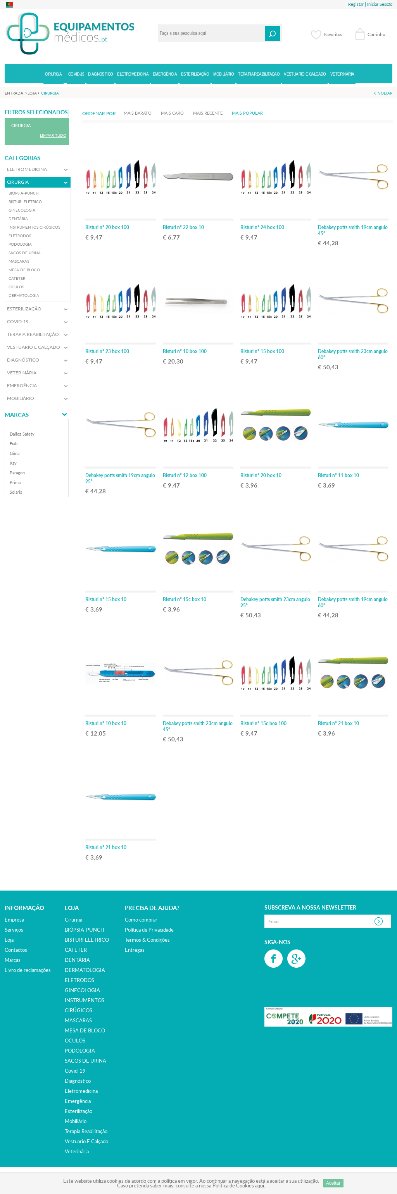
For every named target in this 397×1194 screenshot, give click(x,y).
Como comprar (141, 920)
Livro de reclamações (28, 970)
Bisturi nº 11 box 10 (338, 475)
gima (14, 453)
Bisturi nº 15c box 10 (184, 599)
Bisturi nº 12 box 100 (185, 475)
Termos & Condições (147, 940)
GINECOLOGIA (82, 990)
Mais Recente (208, 112)
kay (13, 462)
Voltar (385, 93)
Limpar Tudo (53, 135)
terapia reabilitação (86, 1131)
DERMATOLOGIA (85, 970)
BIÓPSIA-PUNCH (84, 930)
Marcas (17, 415)
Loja (9, 940)
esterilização (78, 1111)
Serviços (14, 930)
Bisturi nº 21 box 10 (338, 723)
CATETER (76, 950)
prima (15, 482)
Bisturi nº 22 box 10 (183, 227)
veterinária (77, 1151)
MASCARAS (78, 1020)
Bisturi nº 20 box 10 (260, 475)
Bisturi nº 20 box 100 (107, 227)
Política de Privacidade (149, 930)
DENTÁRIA (77, 960)
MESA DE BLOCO (85, 1030)
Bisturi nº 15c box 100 (263, 723)
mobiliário (75, 1121)
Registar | (357, 4)
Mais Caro (172, 112)
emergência (78, 1101)
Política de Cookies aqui (238, 1185)
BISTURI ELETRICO (87, 940)
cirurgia (73, 920)
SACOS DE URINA (85, 1061)
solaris (16, 491)
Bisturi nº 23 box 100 (107, 351)
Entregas (135, 950)
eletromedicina (81, 1091)
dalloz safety (22, 433)
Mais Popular (247, 112)
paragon (17, 472)
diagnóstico (78, 1081)
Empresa (14, 920)
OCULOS (75, 1040)
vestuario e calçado (86, 1141)
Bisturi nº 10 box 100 (185, 351)
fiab (13, 443)
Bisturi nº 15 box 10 (105, 599)
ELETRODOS (79, 980)
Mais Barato (138, 112)
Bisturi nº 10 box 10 (105, 723)
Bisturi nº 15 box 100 (262, 351)
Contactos (16, 950)
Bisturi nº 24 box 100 (262, 227)
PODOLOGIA (80, 1051)
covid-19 (75, 1071)
